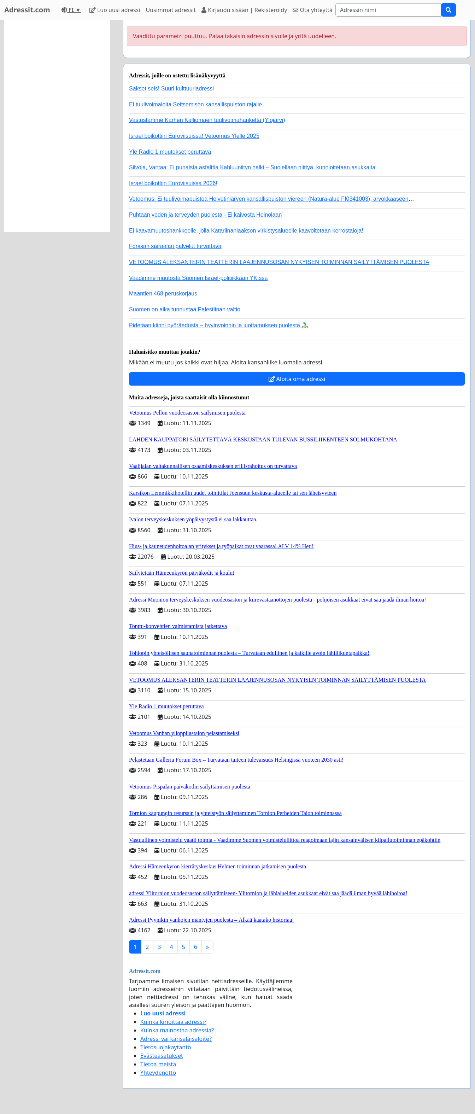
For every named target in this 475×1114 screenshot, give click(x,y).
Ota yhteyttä (313, 10)
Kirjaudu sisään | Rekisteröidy (244, 10)
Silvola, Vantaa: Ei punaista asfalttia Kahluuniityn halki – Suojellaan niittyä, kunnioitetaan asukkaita (252, 167)
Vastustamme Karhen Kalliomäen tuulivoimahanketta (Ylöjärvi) (207, 120)
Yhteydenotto (158, 1073)
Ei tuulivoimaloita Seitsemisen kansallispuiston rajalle (195, 104)
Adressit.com (27, 9)
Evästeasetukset (161, 1056)
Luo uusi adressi (114, 10)
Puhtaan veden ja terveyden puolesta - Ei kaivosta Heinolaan (205, 215)
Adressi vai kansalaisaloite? (176, 1039)
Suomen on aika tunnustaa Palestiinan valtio (184, 309)
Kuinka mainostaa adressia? (177, 1030)
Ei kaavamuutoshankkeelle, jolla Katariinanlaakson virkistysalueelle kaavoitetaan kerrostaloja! (246, 231)
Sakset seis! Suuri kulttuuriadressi (171, 89)
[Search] (388, 10)
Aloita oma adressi (297, 379)
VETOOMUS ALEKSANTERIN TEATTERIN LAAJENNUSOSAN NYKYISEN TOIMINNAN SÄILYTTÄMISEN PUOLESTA (279, 262)
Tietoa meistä (158, 1064)
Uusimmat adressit (171, 10)
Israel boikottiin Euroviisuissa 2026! (173, 183)
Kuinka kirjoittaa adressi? (173, 1022)
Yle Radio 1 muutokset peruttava (170, 152)
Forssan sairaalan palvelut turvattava (175, 246)
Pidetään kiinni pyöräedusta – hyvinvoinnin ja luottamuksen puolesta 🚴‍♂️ (219, 325)
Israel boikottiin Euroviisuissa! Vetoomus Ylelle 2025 (194, 136)
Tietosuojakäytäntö (165, 1047)
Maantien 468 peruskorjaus (163, 294)
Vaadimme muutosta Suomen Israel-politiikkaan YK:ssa (198, 278)
